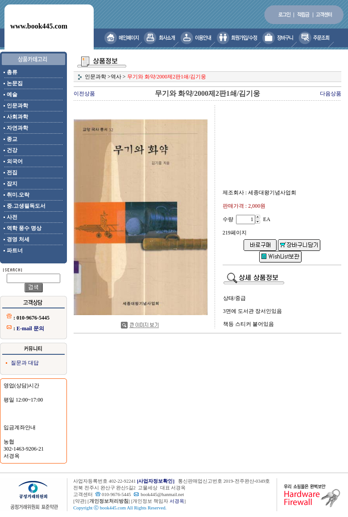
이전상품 (84, 93)
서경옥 (177, 501)
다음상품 (330, 93)
